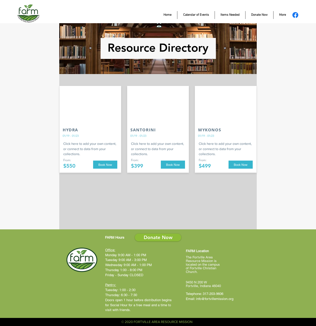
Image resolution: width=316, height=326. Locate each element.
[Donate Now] (158, 237)
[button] (105, 165)
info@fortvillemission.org (214, 299)
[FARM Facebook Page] (295, 15)
